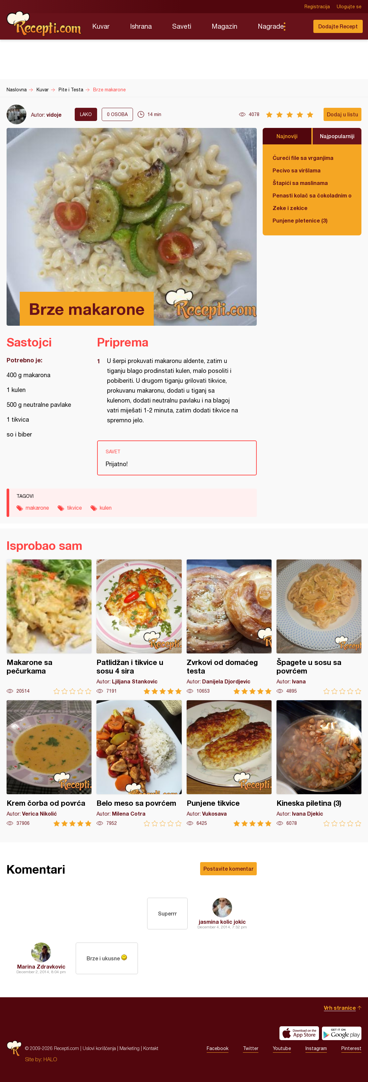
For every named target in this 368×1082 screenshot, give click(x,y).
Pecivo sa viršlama (297, 170)
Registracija (317, 6)
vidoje (54, 114)
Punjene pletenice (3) (300, 220)
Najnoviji (287, 136)
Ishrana (141, 26)
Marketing (129, 1048)
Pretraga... (297, 26)
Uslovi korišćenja (99, 1048)
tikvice (74, 508)
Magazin (224, 26)
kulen (106, 508)
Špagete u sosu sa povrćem (318, 626)
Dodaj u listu (342, 114)
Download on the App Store (299, 1033)
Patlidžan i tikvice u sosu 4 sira (138, 626)
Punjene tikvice (229, 763)
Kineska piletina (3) (318, 763)
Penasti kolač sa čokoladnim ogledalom (312, 195)
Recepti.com (44, 24)
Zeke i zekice (290, 208)
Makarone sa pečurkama (49, 626)
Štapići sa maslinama (300, 183)
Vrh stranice (340, 1008)
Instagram (316, 1048)
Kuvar (101, 26)
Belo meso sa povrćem (138, 763)
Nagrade (271, 26)
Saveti (181, 26)
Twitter (250, 1048)
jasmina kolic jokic (222, 921)
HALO (50, 1059)
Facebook (217, 1048)
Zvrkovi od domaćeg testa (229, 626)
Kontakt (150, 1048)
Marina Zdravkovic (41, 966)
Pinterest (351, 1048)
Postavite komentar (228, 868)
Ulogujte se (349, 6)
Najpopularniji (337, 136)
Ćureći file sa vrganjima (303, 158)
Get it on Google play (341, 1033)
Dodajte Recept (338, 26)
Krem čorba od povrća (49, 763)
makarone (37, 508)
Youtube (282, 1048)
